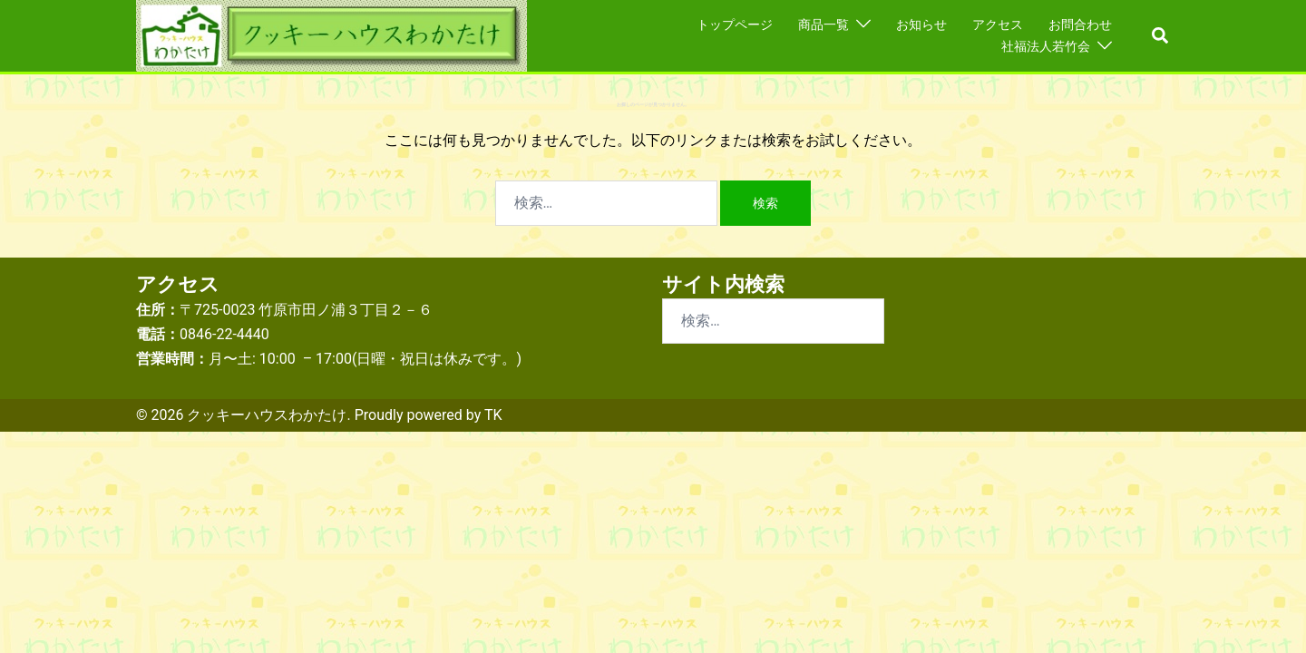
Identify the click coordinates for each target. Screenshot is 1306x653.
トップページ (735, 24)
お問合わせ (1080, 24)
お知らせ (921, 24)
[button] (1161, 36)
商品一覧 (823, 24)
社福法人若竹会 (1045, 46)
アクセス (997, 24)
